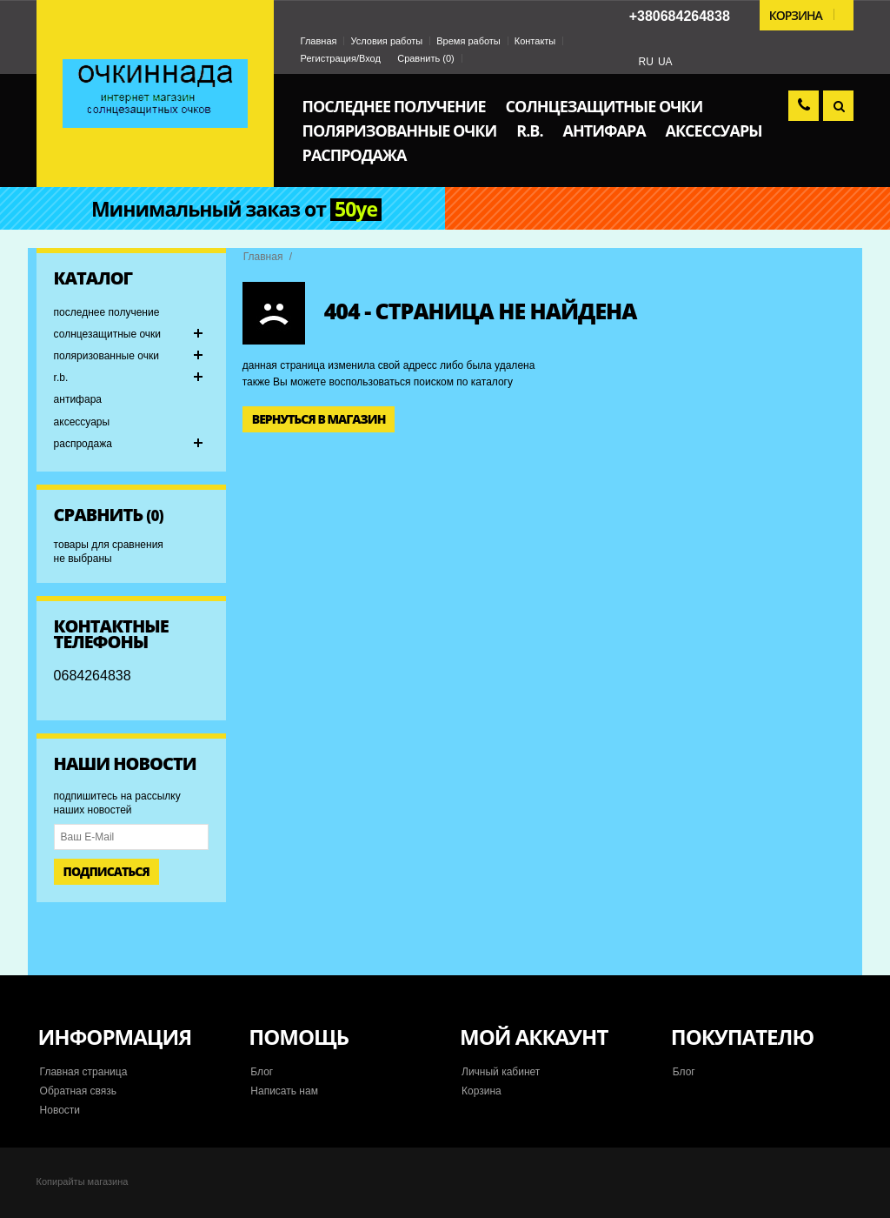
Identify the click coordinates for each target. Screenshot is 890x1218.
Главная (319, 41)
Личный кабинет (501, 1072)
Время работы (468, 41)
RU (646, 62)
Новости (60, 1110)
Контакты (535, 41)
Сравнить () (426, 58)
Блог (261, 1072)
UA (665, 62)
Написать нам (284, 1091)
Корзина (481, 1091)
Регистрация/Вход (341, 58)
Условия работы (386, 41)
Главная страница (84, 1072)
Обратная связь (78, 1091)
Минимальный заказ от (236, 209)
